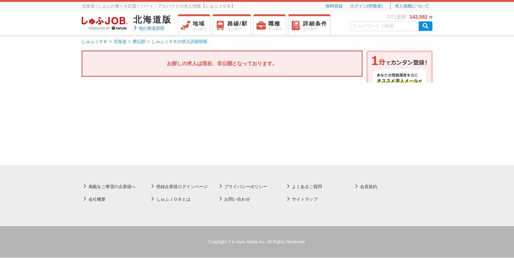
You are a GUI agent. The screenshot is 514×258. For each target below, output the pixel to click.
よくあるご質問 (307, 115)
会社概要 (97, 127)
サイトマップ (305, 127)
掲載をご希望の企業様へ (112, 115)
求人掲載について (412, 6)
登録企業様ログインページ (182, 115)
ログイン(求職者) (366, 6)
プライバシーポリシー (245, 115)
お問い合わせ (237, 127)
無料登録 (334, 6)
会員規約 (368, 115)
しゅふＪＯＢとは (173, 127)
